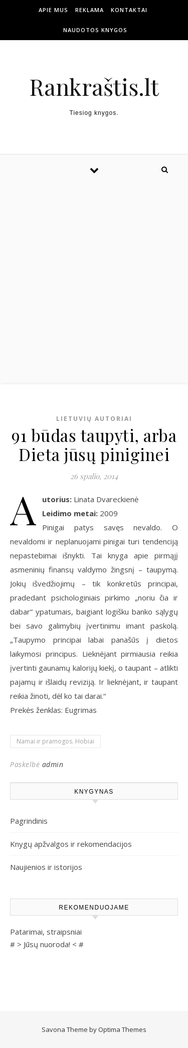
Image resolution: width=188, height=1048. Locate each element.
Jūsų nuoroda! (47, 944)
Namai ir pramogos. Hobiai (55, 741)
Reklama (89, 10)
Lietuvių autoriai (94, 418)
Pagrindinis (29, 821)
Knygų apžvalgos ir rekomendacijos (71, 844)
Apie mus (53, 10)
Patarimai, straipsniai (46, 932)
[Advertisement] (94, 284)
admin (53, 764)
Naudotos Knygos (95, 30)
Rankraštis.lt (94, 86)
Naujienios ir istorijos (46, 867)
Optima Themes (122, 1029)
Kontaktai (129, 10)
